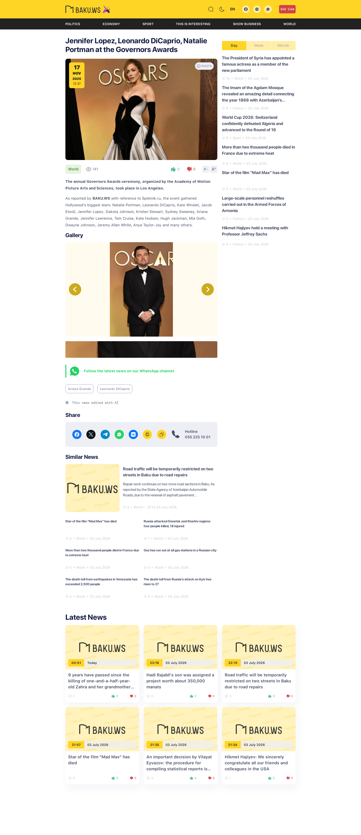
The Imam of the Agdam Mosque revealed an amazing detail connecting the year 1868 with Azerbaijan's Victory (258, 94)
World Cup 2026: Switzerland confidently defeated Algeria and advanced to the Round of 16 (252, 123)
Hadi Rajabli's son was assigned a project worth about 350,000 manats (180, 680)
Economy (111, 24)
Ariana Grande (79, 389)
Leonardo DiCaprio (115, 389)
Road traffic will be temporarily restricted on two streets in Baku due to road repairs (258, 680)
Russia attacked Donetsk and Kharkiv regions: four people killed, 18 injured (177, 523)
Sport (148, 24)
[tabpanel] (259, 151)
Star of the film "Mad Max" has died (90, 521)
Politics (72, 24)
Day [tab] (234, 45)
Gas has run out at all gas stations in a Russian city (180, 550)
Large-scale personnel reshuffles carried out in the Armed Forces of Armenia (254, 204)
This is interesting (193, 24)
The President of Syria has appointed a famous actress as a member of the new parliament (258, 64)
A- (206, 169)
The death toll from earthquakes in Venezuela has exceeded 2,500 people (101, 581)
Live (287, 9)
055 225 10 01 (197, 437)
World (289, 24)
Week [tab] (259, 45)
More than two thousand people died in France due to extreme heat (102, 552)
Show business (247, 24)
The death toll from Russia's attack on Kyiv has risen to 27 (177, 581)
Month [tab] (283, 45)
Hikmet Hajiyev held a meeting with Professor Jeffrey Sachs (255, 230)
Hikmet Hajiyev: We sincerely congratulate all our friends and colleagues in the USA (256, 762)
